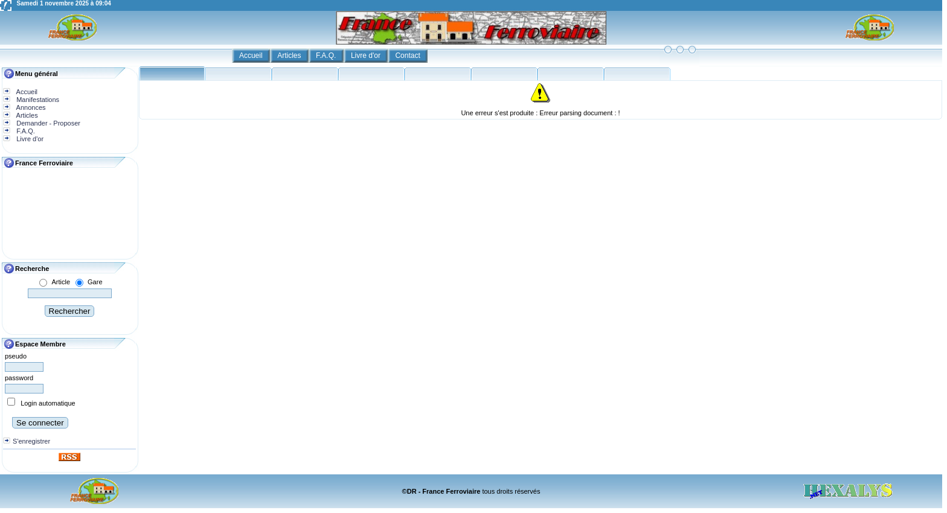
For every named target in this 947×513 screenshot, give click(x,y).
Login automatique (48, 403)
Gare (95, 281)
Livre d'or (366, 55)
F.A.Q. (327, 55)
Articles (290, 55)
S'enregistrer (31, 441)
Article (60, 281)
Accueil (252, 55)
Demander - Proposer (47, 123)
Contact (408, 55)
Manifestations (36, 99)
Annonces (29, 107)
